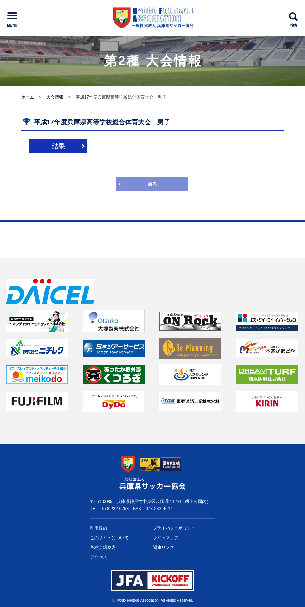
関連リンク (163, 547)
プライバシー (174, 528)
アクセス (98, 557)
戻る (152, 184)
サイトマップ (165, 537)
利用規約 (98, 528)
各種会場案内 (103, 547)
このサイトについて (109, 537)
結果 (58, 146)
